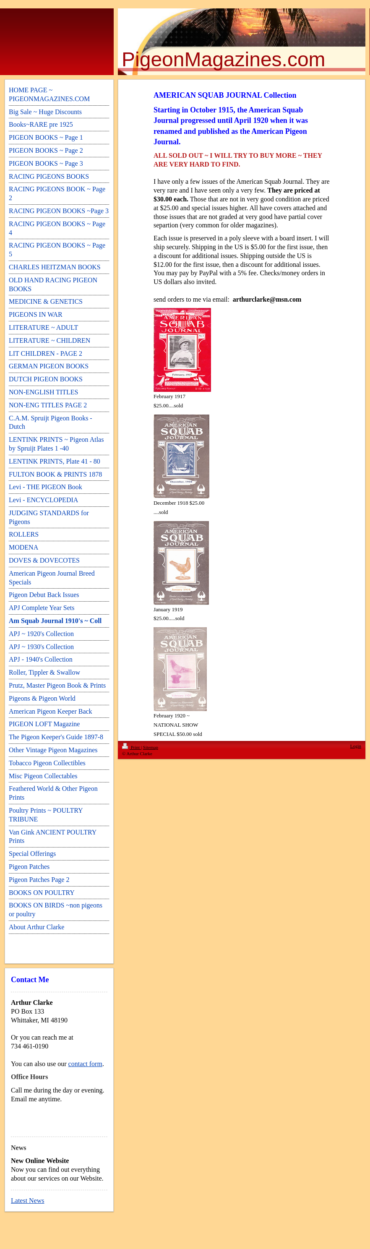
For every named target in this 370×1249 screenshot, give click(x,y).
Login (355, 745)
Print (131, 747)
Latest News (27, 1200)
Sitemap (150, 747)
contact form (85, 1063)
